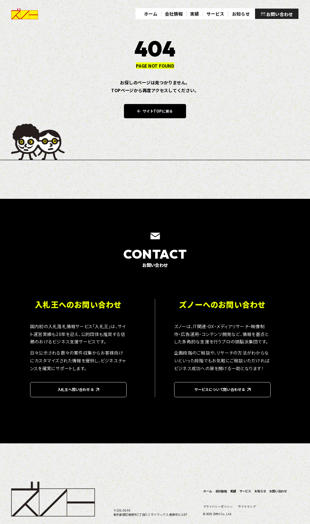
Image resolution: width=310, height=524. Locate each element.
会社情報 (221, 491)
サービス (245, 491)
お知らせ (260, 491)
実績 (233, 491)
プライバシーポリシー (218, 506)
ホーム (207, 491)
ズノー (24, 14)
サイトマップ (247, 506)
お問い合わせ (278, 491)
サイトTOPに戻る (155, 111)
